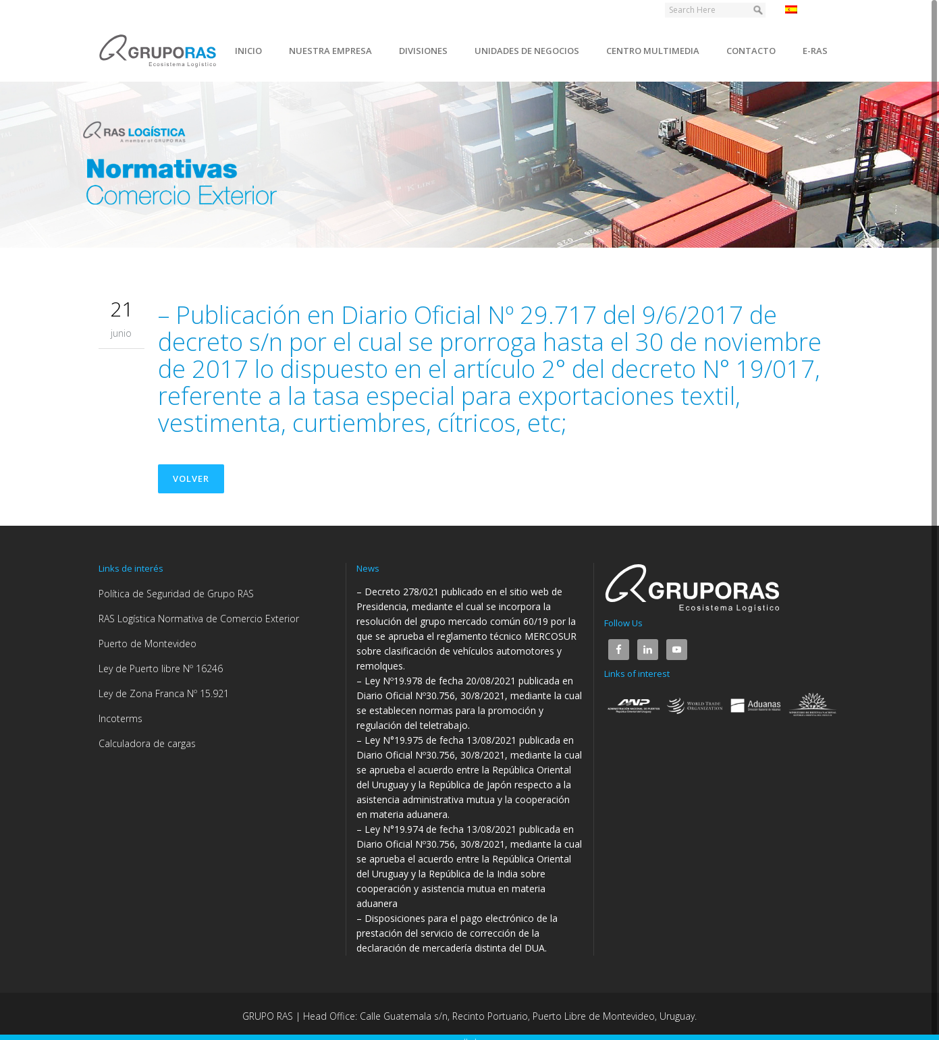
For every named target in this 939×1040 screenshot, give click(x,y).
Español (809, 9)
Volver (191, 478)
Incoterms (120, 718)
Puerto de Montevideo (147, 643)
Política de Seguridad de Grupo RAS (176, 593)
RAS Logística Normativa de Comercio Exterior (199, 618)
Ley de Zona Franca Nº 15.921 (164, 693)
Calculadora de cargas (147, 743)
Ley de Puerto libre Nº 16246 (161, 668)
